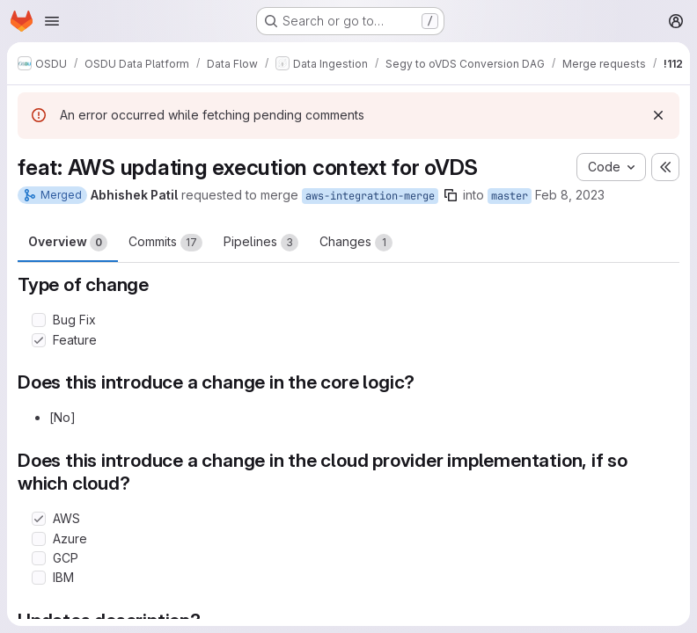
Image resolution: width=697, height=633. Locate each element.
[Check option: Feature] (39, 340)
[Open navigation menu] (52, 21)
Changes (356, 242)
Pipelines (261, 242)
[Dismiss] (658, 115)
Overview (67, 242)
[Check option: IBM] (39, 578)
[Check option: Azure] (39, 539)
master (509, 196)
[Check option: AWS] (39, 519)
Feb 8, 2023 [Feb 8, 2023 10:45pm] (570, 194)
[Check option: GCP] (39, 558)
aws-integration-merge (370, 196)
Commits (165, 242)
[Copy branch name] (450, 195)
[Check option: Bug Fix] (39, 320)
